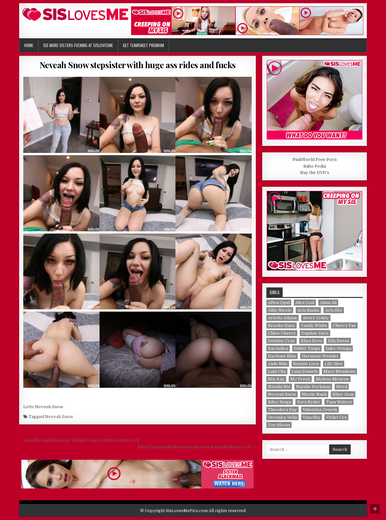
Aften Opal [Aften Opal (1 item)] (279, 302)
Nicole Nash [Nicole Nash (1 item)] (314, 394)
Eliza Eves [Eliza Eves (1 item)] (311, 340)
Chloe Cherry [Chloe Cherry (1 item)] (282, 333)
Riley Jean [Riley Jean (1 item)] (343, 394)
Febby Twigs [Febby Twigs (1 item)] (307, 348)
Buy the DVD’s (314, 172)
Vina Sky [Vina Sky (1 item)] (311, 417)
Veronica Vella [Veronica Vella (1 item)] (282, 417)
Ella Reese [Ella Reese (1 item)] (338, 340)
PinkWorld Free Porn (315, 159)
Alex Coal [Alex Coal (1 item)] (304, 302)
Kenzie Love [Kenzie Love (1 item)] (306, 363)
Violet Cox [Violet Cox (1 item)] (336, 417)
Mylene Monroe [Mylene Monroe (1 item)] (332, 379)
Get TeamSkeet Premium (143, 45)
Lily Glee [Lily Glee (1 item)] (334, 363)
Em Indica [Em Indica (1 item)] (278, 348)
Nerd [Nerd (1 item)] (341, 386)
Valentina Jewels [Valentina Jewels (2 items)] (320, 409)
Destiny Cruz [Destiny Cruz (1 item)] (281, 340)
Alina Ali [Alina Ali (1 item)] (328, 302)
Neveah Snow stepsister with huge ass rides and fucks (138, 64)
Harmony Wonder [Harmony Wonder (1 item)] (320, 356)
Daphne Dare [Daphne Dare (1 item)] (315, 333)
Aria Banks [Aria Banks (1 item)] (308, 310)
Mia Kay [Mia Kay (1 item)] (276, 379)
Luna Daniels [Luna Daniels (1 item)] (305, 371)
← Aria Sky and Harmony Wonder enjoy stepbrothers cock (79, 440)
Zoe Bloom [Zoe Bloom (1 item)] (279, 424)
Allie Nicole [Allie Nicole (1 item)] (280, 310)
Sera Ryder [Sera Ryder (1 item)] (308, 402)
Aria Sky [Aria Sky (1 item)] (333, 310)
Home (28, 45)
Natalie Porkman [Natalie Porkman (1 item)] (313, 386)
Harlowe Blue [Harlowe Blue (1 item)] (282, 356)
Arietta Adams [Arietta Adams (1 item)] (282, 317)
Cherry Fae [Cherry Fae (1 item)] (344, 325)
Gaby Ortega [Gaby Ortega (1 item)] (338, 348)
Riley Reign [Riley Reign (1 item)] (279, 402)
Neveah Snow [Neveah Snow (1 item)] (282, 394)
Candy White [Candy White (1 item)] (314, 325)
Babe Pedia (314, 166)
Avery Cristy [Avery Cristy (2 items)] (316, 317)
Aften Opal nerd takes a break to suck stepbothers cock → (196, 446)
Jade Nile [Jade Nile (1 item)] (277, 363)
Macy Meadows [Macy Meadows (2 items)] (339, 371)
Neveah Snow (59, 416)
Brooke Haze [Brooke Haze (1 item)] (281, 325)
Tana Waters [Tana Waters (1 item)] (339, 402)
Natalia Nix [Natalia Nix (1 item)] (279, 386)
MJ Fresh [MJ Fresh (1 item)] (300, 379)
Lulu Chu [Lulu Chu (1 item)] (277, 371)
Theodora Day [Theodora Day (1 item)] (282, 409)
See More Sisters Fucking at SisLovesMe (78, 45)
